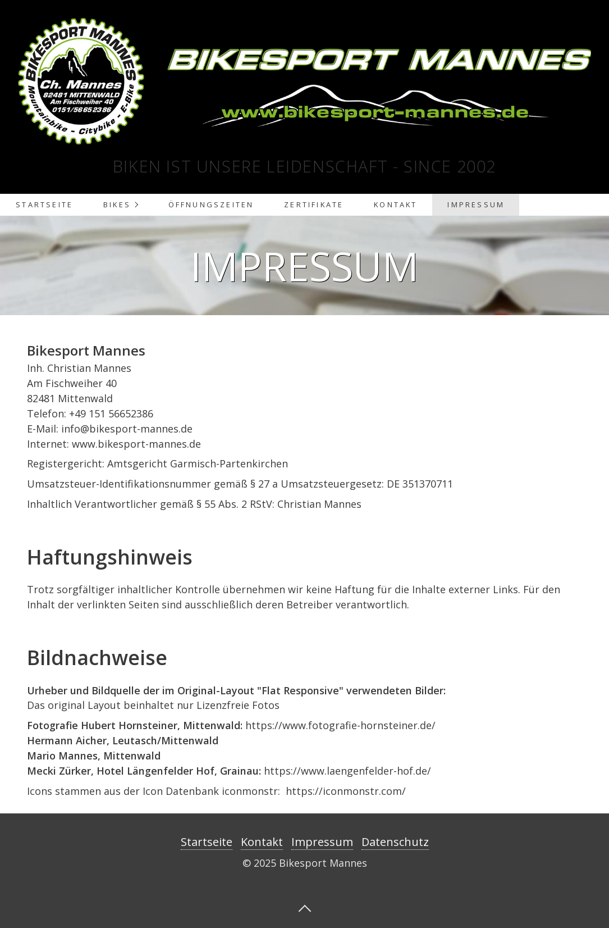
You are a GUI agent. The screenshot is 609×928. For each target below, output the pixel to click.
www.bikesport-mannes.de (136, 444)
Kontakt (395, 204)
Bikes (117, 204)
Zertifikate (314, 204)
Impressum (476, 204)
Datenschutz (395, 841)
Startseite (44, 204)
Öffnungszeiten (211, 204)
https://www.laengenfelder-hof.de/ (347, 770)
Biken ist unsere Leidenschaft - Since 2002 (304, 166)
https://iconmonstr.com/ (346, 791)
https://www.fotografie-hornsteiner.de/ (340, 725)
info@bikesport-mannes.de (127, 428)
